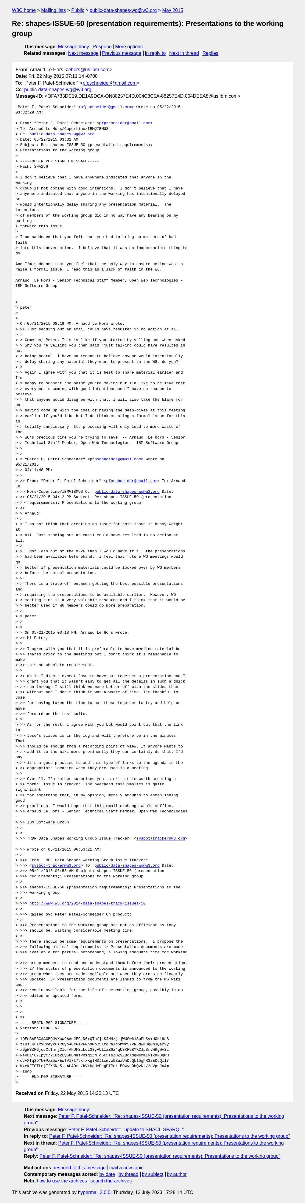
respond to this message (79, 1167)
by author (177, 1174)
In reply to (155, 53)
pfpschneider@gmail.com (110, 83)
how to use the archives (62, 1180)
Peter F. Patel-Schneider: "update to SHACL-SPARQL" (125, 1129)
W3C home (24, 10)
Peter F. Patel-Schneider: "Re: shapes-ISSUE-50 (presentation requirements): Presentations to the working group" (169, 1136)
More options (129, 46)
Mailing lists (53, 10)
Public (77, 10)
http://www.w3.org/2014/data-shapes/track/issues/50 (87, 903)
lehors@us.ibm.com (88, 69)
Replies (210, 53)
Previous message (121, 53)
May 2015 (172, 10)
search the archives (111, 1180)
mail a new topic (126, 1167)
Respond (102, 46)
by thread (129, 1174)
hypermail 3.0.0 (94, 1192)
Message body (73, 46)
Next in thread (184, 53)
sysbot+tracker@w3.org (160, 838)
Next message (83, 53)
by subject (152, 1174)
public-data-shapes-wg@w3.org (123, 10)
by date (107, 1174)
